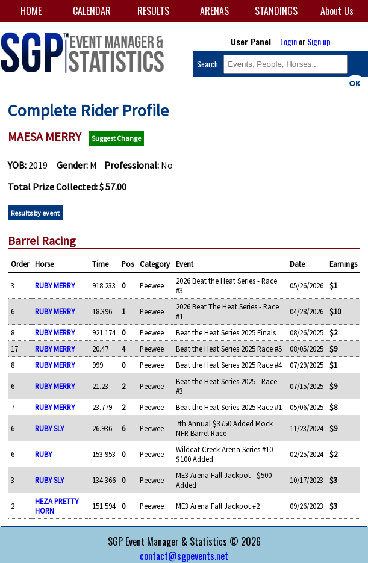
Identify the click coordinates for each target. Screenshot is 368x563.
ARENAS (214, 11)
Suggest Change (116, 138)
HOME (31, 11)
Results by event (35, 212)
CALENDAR (92, 11)
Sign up (319, 41)
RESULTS (153, 11)
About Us (337, 11)
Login (288, 41)
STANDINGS (276, 11)
